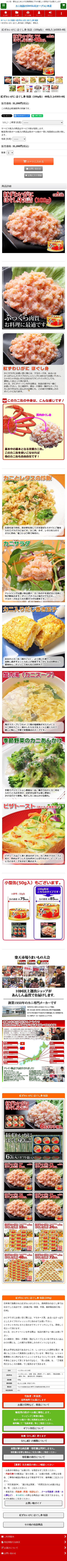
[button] (3, 6)
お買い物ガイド (33, 1503)
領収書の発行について (33, 1457)
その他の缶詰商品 (33, 1524)
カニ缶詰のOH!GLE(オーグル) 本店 (33, 6)
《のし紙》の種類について (33, 1441)
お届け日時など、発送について (33, 1405)
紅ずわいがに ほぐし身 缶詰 (33, 1515)
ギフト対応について (33, 1428)
